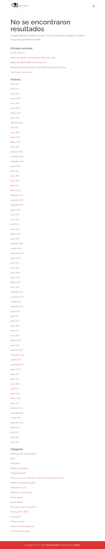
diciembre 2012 (17, 350)
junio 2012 (15, 379)
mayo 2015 (15, 219)
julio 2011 (15, 432)
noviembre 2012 (17, 355)
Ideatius (76, 545)
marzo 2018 (15, 108)
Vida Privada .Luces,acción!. (22, 72)
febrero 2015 (16, 234)
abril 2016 (15, 185)
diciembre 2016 (17, 151)
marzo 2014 (15, 277)
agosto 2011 (15, 427)
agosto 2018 (15, 98)
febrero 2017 (16, 142)
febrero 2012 (16, 398)
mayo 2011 (15, 442)
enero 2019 (15, 93)
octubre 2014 (16, 248)
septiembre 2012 (17, 364)
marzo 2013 (15, 335)
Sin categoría (16, 516)
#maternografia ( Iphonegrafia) (23, 453)
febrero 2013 (16, 340)
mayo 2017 (15, 132)
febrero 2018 (16, 113)
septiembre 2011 (17, 422)
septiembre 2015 (17, 205)
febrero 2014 (16, 282)
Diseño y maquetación (20, 468)
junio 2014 (15, 268)
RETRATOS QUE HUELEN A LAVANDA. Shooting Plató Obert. (38, 67)
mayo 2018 (15, 103)
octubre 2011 (16, 417)
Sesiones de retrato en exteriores (23, 507)
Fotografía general (18, 473)
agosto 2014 (15, 258)
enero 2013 (15, 345)
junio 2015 (15, 214)
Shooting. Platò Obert (20, 511)
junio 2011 (15, 437)
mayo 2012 (15, 384)
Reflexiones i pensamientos (21, 492)
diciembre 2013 (17, 292)
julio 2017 (15, 127)
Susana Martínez (53, 545)
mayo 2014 (15, 272)
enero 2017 (15, 147)
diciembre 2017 (17, 122)
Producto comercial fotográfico (23, 482)
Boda (13, 458)
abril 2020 (15, 84)
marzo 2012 (15, 393)
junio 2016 (15, 176)
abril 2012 (15, 388)
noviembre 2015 (17, 200)
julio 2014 (15, 263)
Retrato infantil (17, 502)
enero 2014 (15, 287)
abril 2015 (15, 224)
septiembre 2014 (17, 253)
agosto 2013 (15, 311)
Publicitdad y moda (18, 487)
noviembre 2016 (17, 156)
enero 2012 (15, 403)
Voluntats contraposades (20, 531)
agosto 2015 (15, 209)
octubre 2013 (16, 301)
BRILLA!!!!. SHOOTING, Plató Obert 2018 (28, 62)
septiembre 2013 (17, 306)
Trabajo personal (17, 521)
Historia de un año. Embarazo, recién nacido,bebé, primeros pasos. (38, 478)
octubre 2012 (16, 359)
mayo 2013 (15, 326)
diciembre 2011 (17, 408)
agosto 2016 (15, 166)
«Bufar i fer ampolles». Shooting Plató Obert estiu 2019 (33, 57)
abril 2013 (15, 330)
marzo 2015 (15, 229)
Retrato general (17, 497)
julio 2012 (15, 374)
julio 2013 (15, 316)
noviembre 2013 (17, 297)
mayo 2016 (15, 180)
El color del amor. (18, 53)
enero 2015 (15, 239)
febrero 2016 (16, 190)
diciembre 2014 (17, 243)
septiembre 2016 (17, 161)
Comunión (15, 463)
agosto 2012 (15, 369)
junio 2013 (15, 321)
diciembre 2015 (17, 195)
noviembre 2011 (17, 413)
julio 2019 (15, 88)
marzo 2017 (15, 137)
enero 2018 (15, 118)
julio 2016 (15, 171)
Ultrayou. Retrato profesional (22, 526)
